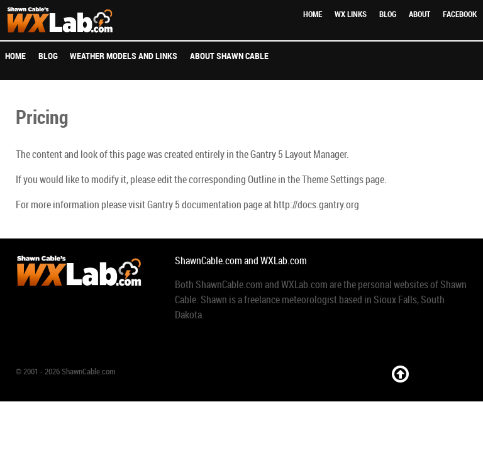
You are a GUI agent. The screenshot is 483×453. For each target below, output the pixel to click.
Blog (387, 14)
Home (312, 14)
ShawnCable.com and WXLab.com (241, 261)
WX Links (351, 14)
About (419, 14)
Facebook (460, 14)
